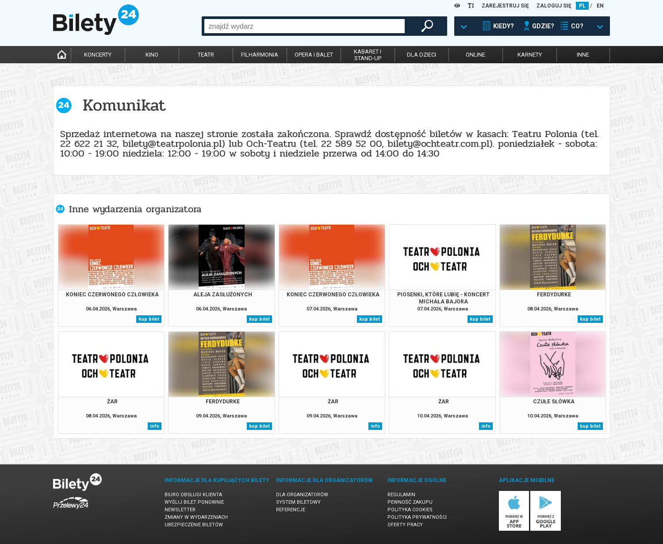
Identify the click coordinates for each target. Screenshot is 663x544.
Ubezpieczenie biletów (194, 525)
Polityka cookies (410, 510)
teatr (206, 54)
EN (600, 6)
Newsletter (180, 510)
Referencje (290, 510)
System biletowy (298, 502)
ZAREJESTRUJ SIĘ (505, 6)
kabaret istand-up (367, 54)
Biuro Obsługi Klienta (193, 495)
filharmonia (259, 54)
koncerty (97, 54)
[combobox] (304, 26)
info (154, 426)
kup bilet (148, 319)
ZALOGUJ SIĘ (554, 6)
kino (152, 54)
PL (582, 6)
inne (583, 54)
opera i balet (314, 54)
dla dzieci (421, 54)
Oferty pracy (405, 525)
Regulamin (401, 495)
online (475, 54)
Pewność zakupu (410, 502)
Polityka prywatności (417, 517)
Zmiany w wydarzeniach (196, 517)
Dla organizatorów (302, 495)
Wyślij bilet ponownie (194, 502)
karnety (529, 54)
